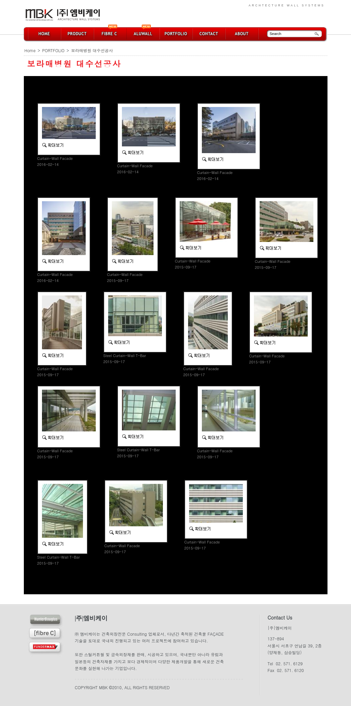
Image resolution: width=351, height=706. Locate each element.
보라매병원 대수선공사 (92, 50)
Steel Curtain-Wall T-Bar (124, 355)
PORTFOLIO (53, 50)
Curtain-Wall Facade (55, 158)
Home (30, 50)
